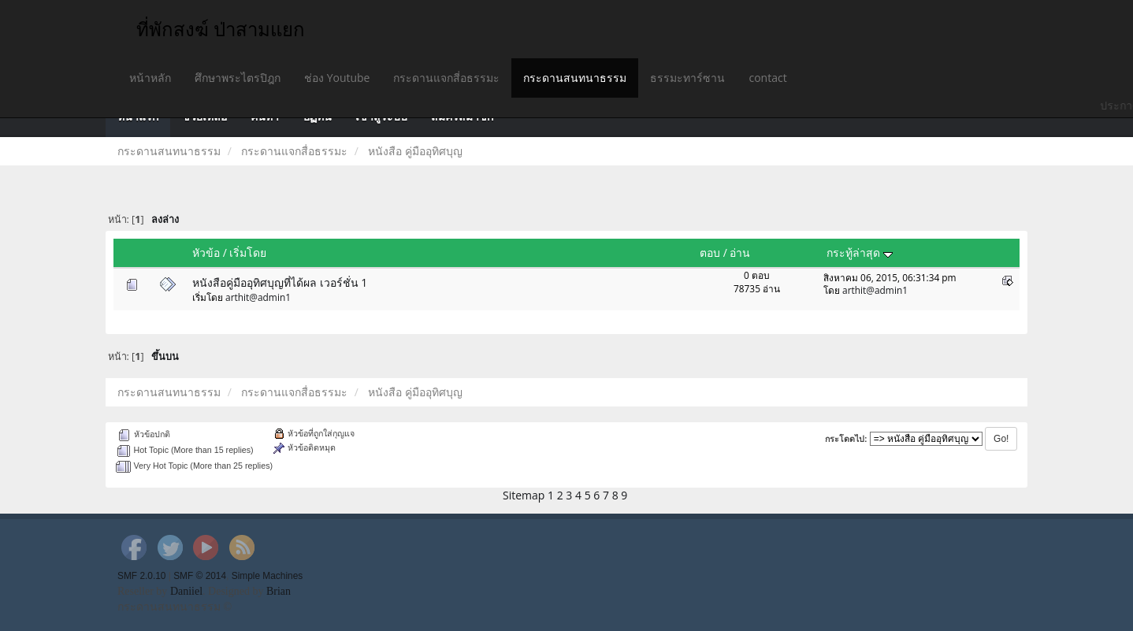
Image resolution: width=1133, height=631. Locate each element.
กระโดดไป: (846, 439)
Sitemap (523, 495)
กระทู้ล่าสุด (860, 252)
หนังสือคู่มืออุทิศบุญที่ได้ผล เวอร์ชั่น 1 (279, 282)
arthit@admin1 (258, 297)
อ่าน (740, 252)
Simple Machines (267, 575)
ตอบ (710, 252)
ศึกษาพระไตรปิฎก (237, 77)
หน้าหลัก (150, 77)
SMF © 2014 (199, 575)
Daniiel (186, 591)
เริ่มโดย (247, 252)
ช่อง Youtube (337, 77)
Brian (278, 591)
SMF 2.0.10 (141, 575)
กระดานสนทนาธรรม (574, 77)
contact (767, 77)
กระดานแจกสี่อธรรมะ (446, 77)
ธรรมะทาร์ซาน (687, 77)
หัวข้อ (206, 252)
